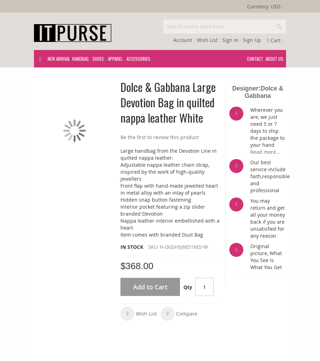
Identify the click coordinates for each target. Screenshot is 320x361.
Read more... (265, 152)
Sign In (230, 40)
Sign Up (252, 40)
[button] (138, 314)
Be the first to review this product (159, 137)
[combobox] (225, 27)
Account (182, 40)
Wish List (207, 40)
